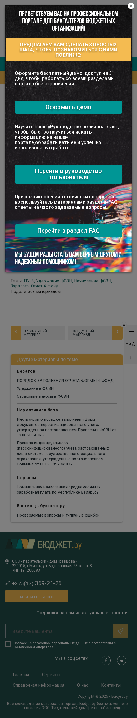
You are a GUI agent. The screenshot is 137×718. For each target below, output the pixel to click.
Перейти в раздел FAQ (68, 230)
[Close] (131, 6)
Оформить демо (68, 107)
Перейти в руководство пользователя (68, 174)
